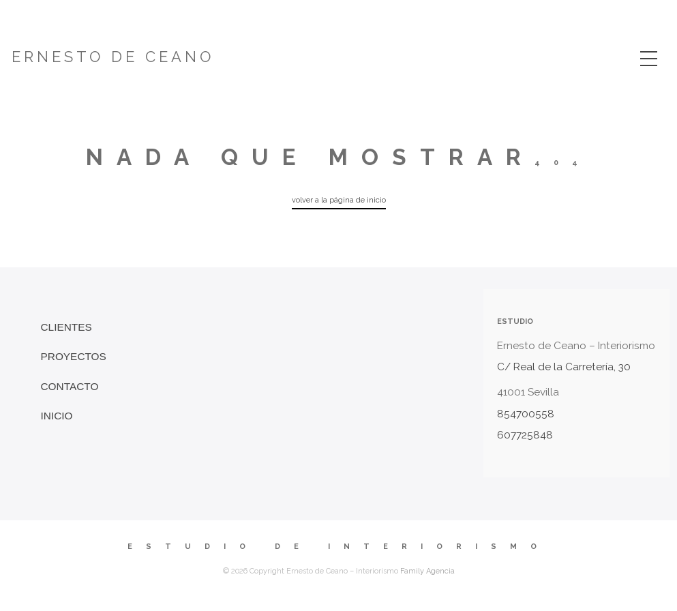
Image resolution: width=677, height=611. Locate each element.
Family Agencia (427, 571)
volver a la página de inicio (339, 200)
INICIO (57, 415)
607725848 (525, 435)
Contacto (70, 386)
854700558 (525, 414)
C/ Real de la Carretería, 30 (564, 367)
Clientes (66, 327)
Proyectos (73, 356)
